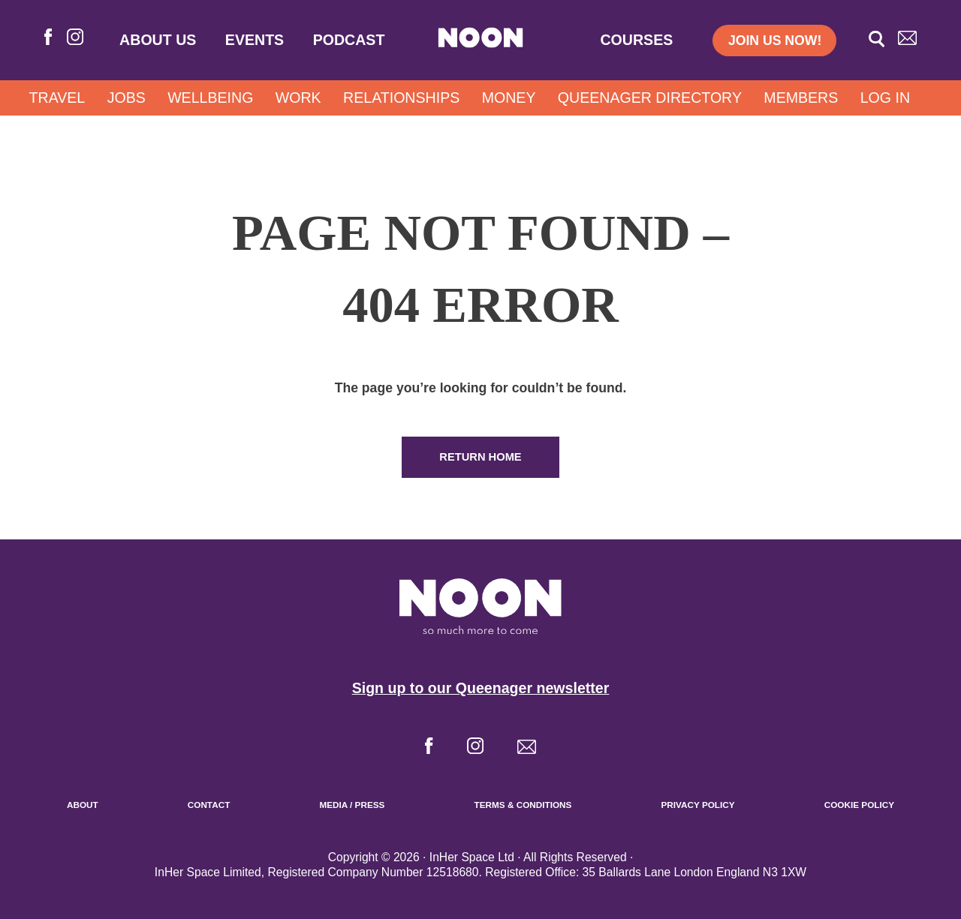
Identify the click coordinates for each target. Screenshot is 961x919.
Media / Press (351, 804)
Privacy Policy (697, 804)
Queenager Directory (650, 97)
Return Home (480, 457)
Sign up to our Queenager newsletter (481, 688)
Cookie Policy (859, 804)
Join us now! (774, 40)
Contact (209, 804)
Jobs (126, 97)
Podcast (349, 40)
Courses (636, 40)
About (82, 804)
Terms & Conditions (523, 804)
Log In (885, 97)
